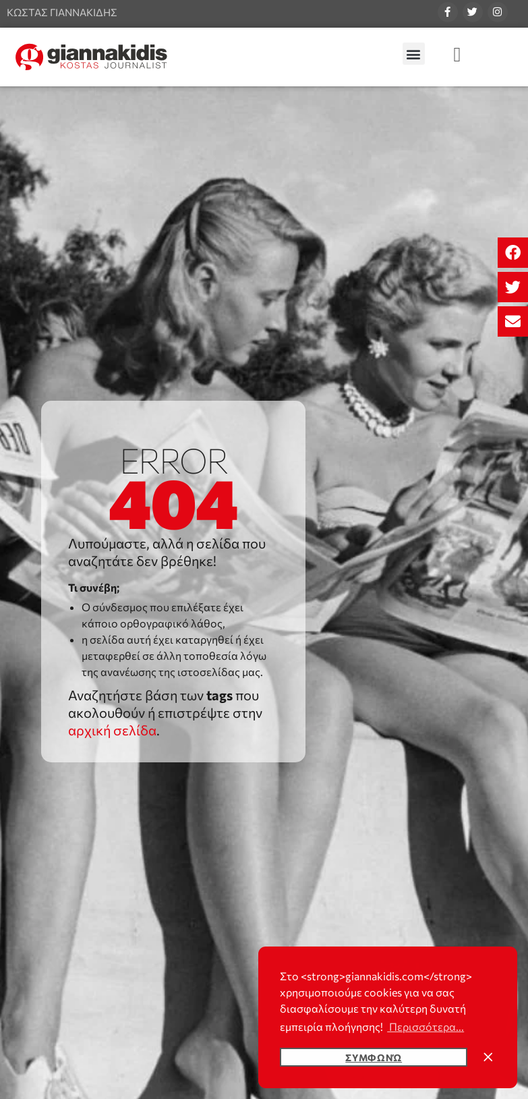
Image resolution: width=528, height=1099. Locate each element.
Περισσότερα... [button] (425, 1026)
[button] (513, 252)
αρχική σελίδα (112, 730)
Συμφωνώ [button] (373, 1057)
